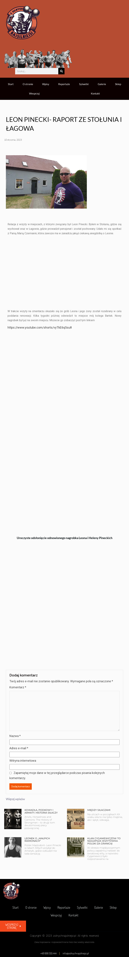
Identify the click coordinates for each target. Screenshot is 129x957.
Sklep (118, 84)
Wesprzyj (34, 93)
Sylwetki (84, 84)
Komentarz (17, 687)
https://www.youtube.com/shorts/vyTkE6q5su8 (40, 327)
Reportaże (64, 84)
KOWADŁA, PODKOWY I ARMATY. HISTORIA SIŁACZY (41, 811)
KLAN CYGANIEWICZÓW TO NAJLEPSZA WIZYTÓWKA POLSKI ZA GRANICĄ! (104, 841)
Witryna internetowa (22, 760)
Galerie (102, 84)
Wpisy (45, 84)
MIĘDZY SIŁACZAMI (98, 810)
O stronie (28, 84)
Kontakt (95, 93)
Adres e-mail (18, 748)
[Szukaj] (61, 71)
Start (11, 84)
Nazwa (15, 736)
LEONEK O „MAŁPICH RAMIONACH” (37, 839)
